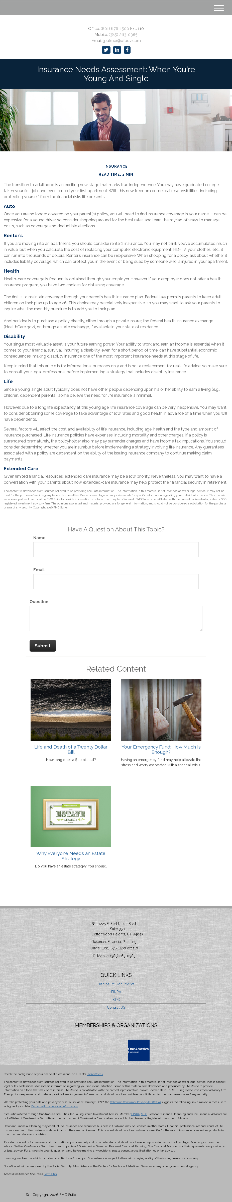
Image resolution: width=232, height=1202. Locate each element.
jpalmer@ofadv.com (122, 40)
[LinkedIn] (117, 50)
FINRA (116, 992)
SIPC (116, 1000)
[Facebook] (127, 50)
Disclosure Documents (116, 984)
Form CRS (50, 1174)
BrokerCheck (95, 1074)
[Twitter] (106, 50)
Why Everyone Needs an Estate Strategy (70, 855)
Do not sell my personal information (54, 1106)
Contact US (116, 1007)
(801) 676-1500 (115, 28)
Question (39, 601)
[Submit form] (43, 646)
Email (39, 569)
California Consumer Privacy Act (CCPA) (135, 1102)
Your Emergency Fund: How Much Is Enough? (161, 749)
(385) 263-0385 (123, 34)
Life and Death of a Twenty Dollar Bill (70, 749)
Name (39, 537)
